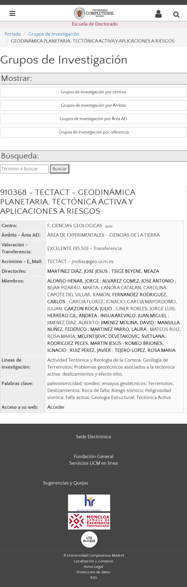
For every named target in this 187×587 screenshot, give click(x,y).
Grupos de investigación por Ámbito (93, 105)
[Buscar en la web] (176, 14)
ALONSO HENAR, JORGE (73, 281)
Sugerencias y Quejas (65, 483)
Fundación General (93, 456)
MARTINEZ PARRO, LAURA (118, 329)
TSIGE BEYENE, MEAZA (135, 271)
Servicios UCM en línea (93, 463)
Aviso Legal (93, 566)
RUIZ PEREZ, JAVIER (91, 350)
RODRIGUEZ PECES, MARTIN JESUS (85, 343)
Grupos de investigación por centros (93, 92)
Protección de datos (93, 572)
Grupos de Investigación (53, 34)
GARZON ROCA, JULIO (88, 308)
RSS (93, 577)
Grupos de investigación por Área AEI (93, 118)
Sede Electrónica (93, 436)
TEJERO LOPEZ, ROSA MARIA (145, 350)
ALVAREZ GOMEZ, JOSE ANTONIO (138, 281)
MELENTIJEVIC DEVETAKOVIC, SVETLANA (121, 336)
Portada (13, 34)
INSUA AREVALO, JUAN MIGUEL (134, 315)
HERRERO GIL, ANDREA (72, 315)
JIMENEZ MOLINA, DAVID (128, 322)
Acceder (56, 407)
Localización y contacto (93, 561)
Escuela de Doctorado (95, 24)
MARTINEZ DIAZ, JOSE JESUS (78, 271)
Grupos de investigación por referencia (94, 132)
